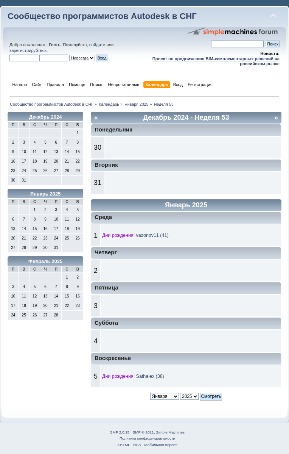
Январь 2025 (45, 194)
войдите (97, 44)
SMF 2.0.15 (120, 432)
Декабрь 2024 (45, 117)
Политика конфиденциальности (147, 438)
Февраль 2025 (45, 261)
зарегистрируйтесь (28, 50)
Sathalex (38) (150, 376)
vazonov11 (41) (152, 235)
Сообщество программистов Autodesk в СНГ (102, 16)
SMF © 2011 (143, 432)
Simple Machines (170, 432)
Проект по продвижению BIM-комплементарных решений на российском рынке (216, 61)
